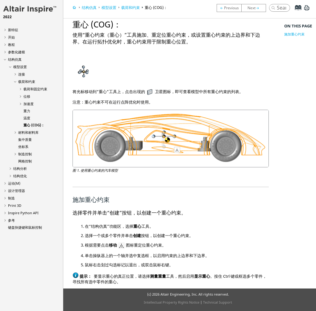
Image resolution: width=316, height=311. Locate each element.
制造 (11, 198)
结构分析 (20, 168)
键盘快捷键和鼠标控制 (25, 227)
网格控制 (25, 161)
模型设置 (20, 66)
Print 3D (14, 205)
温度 (26, 118)
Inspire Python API (23, 213)
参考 (11, 220)
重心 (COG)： (33, 125)
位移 (26, 96)
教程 (11, 44)
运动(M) (14, 183)
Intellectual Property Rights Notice (171, 302)
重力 (26, 110)
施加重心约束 (294, 34)
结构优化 (20, 176)
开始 (11, 37)
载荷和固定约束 (35, 89)
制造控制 (25, 154)
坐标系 (23, 146)
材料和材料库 (28, 132)
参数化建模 (16, 52)
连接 (21, 74)
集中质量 (25, 139)
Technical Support (217, 302)
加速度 (28, 103)
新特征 (13, 29)
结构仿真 (15, 59)
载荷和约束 (26, 81)
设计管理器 (16, 190)
